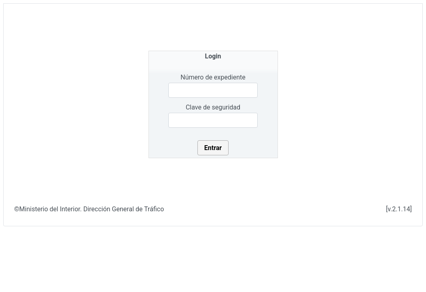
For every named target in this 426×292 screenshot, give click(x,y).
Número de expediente (212, 77)
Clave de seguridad (213, 107)
